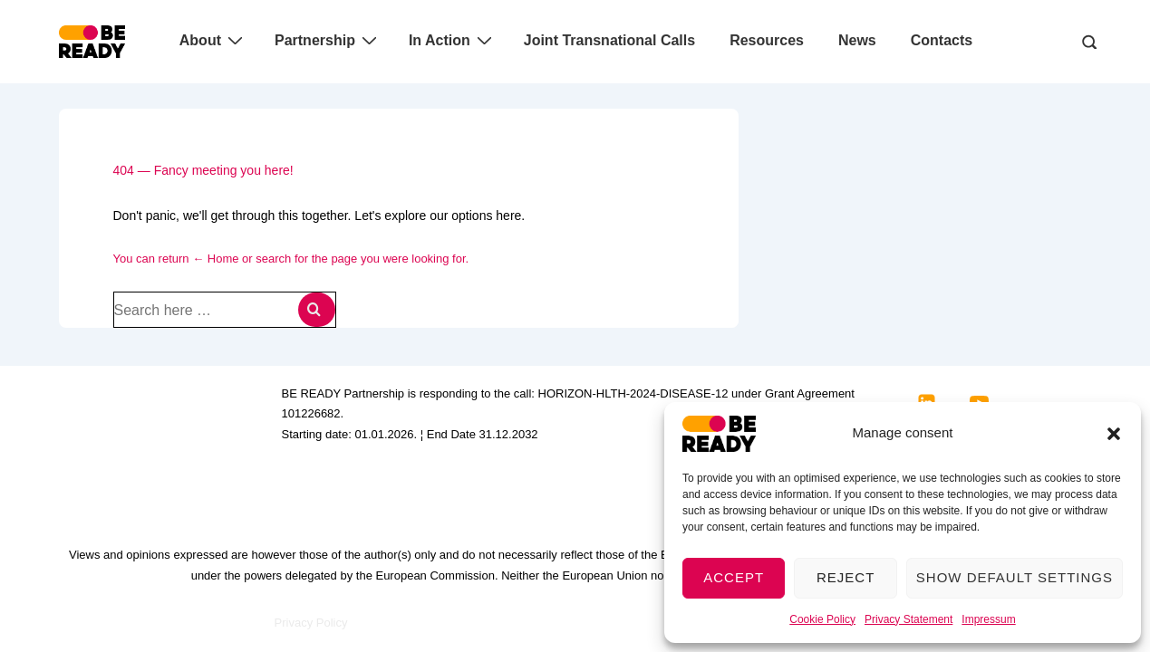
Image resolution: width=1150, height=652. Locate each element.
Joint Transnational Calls (609, 40)
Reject (846, 577)
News (857, 40)
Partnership (328, 40)
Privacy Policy (311, 622)
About (213, 40)
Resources (767, 40)
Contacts (941, 40)
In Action (453, 40)
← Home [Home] (215, 258)
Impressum (988, 619)
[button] (1114, 434)
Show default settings (1014, 577)
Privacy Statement (908, 619)
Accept (733, 577)
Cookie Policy (822, 619)
